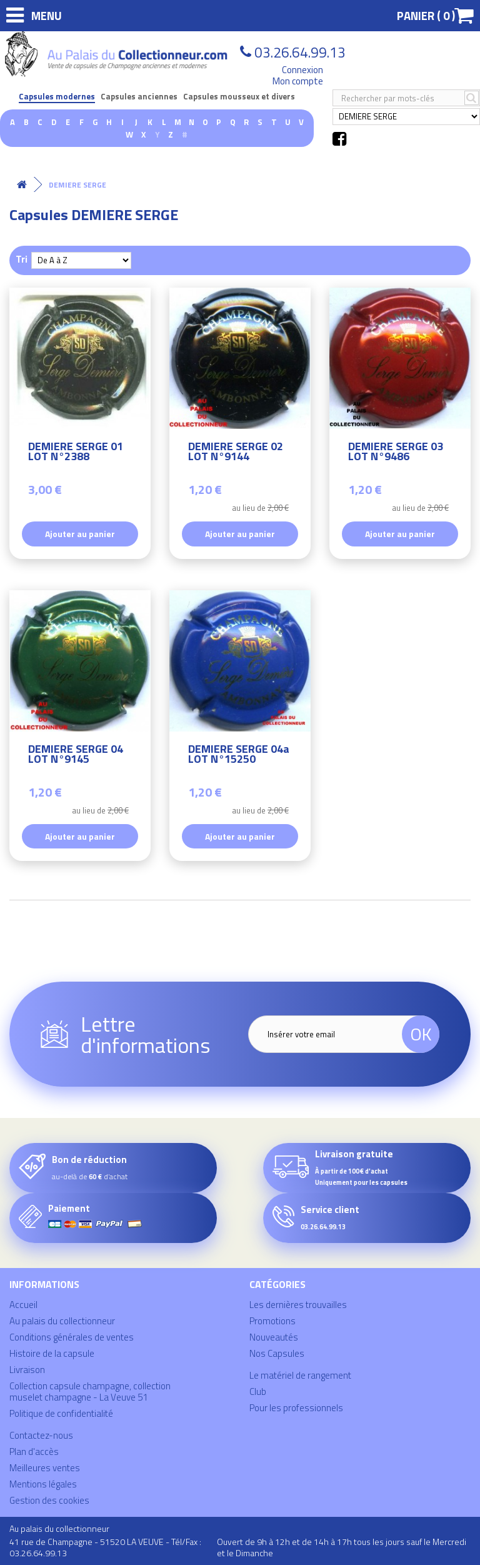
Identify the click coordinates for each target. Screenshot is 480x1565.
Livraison (27, 1369)
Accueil (23, 1304)
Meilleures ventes (44, 1468)
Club (257, 1391)
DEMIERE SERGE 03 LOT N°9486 (395, 453)
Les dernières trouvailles (298, 1304)
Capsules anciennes (139, 97)
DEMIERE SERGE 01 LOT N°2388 (75, 453)
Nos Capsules (276, 1353)
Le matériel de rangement (300, 1375)
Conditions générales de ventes (71, 1337)
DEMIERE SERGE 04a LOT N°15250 (238, 755)
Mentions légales (43, 1484)
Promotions (272, 1321)
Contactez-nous (41, 1435)
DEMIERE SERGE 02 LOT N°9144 (235, 453)
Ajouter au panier (80, 533)
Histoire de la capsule (51, 1353)
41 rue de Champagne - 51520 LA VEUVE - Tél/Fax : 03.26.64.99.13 (105, 1547)
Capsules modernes (57, 97)
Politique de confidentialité (61, 1413)
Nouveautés (273, 1337)
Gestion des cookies (49, 1500)
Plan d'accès (34, 1451)
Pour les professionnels (296, 1408)
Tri (22, 258)
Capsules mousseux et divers (239, 97)
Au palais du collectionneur (62, 1321)
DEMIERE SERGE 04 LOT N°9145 (75, 755)
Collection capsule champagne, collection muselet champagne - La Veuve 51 (90, 1391)
